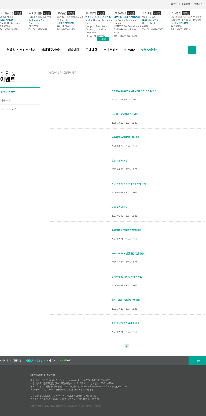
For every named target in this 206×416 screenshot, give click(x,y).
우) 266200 (176, 26)
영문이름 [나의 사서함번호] (98, 16)
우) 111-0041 (63, 26)
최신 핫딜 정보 (8, 109)
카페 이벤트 (7, 100)
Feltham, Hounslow (95, 29)
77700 (117, 32)
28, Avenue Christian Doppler (125, 21)
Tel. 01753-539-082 (95, 35)
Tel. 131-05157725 (180, 29)
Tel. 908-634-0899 (9, 29)
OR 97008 (33, 26)
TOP (199, 360)
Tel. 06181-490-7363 (152, 29)
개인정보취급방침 (34, 360)
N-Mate (129, 49)
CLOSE (104, 39)
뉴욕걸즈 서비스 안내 (21, 49)
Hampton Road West (96, 26)
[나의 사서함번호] (8, 19)
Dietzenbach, (149, 23)
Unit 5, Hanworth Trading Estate (98, 21)
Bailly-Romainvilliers (125, 29)
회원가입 (186, 4)
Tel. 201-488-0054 (37, 29)
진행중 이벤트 (8, 92)
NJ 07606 (5, 26)
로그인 (174, 4)
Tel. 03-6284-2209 (66, 29)
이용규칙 (51, 360)
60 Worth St (6, 16)
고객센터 (198, 4)
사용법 (18, 13)
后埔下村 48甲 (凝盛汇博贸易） (186, 19)
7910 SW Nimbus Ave (39, 16)
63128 (145, 26)
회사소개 (4, 360)
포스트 (64, 360)
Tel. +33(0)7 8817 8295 (125, 35)
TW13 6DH (90, 32)
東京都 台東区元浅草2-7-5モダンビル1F (70, 18)
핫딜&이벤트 (149, 49)
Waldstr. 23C (149, 16)
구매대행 (92, 49)
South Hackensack (10, 23)
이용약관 (17, 360)
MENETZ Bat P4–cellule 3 (127, 26)
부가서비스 (111, 49)
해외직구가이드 (51, 49)
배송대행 (74, 49)
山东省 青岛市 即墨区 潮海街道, (187, 16)
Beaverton (33, 23)
